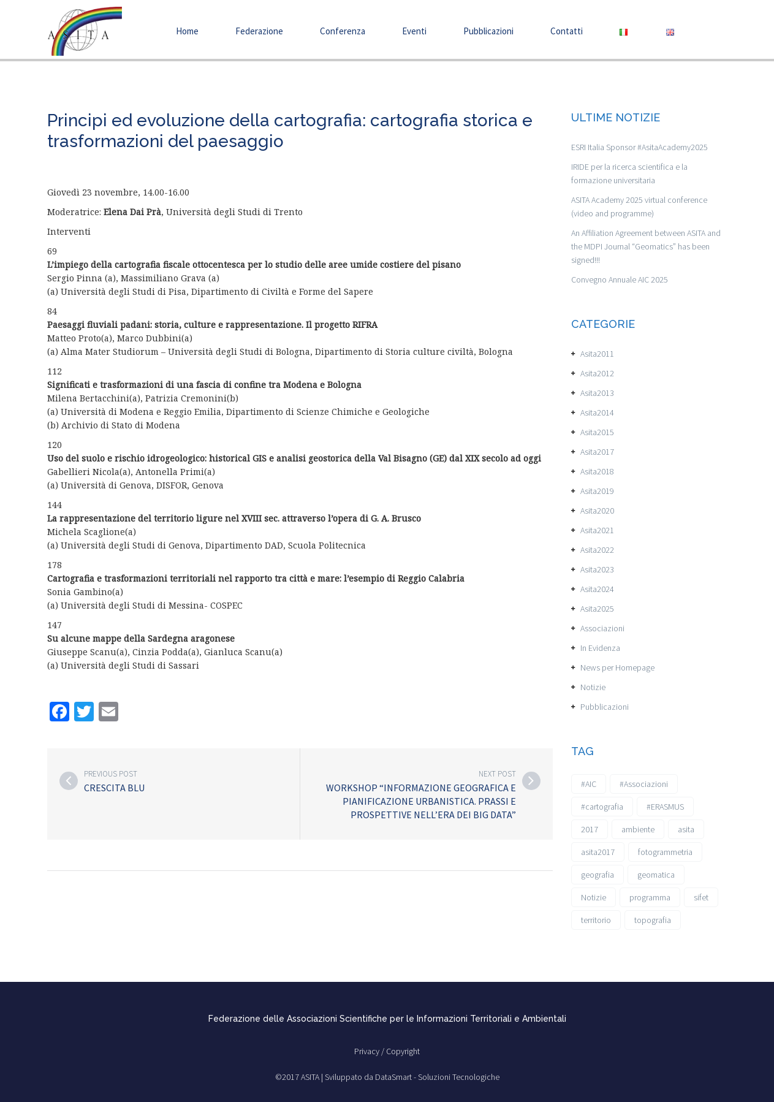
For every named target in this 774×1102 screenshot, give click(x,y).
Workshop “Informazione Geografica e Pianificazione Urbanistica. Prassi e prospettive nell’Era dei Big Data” (421, 801)
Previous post (110, 774)
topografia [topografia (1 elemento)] (652, 919)
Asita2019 (597, 490)
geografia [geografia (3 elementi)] (597, 874)
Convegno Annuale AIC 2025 (619, 279)
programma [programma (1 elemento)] (649, 897)
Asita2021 (597, 530)
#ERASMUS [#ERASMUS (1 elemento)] (665, 806)
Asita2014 (597, 412)
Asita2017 (597, 451)
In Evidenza (600, 647)
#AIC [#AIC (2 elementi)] (588, 783)
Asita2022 (597, 549)
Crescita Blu (114, 787)
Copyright (403, 1051)
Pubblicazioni (488, 31)
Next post (497, 774)
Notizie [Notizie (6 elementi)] (593, 897)
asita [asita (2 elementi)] (686, 829)
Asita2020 (597, 510)
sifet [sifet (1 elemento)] (701, 897)
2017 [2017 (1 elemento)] (589, 829)
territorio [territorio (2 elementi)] (596, 919)
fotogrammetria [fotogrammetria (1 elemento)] (665, 851)
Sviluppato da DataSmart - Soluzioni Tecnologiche (412, 1076)
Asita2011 (597, 353)
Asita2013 (597, 392)
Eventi (414, 31)
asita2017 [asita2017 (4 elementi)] (598, 851)
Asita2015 (597, 432)
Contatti (566, 31)
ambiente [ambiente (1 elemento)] (637, 829)
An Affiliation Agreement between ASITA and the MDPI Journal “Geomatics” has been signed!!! (646, 246)
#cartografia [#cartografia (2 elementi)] (602, 806)
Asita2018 (597, 471)
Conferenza (342, 31)
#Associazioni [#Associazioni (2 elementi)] (644, 783)
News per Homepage (617, 667)
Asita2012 (597, 373)
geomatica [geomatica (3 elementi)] (656, 874)
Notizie (592, 687)
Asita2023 (597, 569)
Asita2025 (597, 608)
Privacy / (370, 1051)
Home (187, 31)
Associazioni (602, 628)
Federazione (259, 31)
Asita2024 (597, 589)
